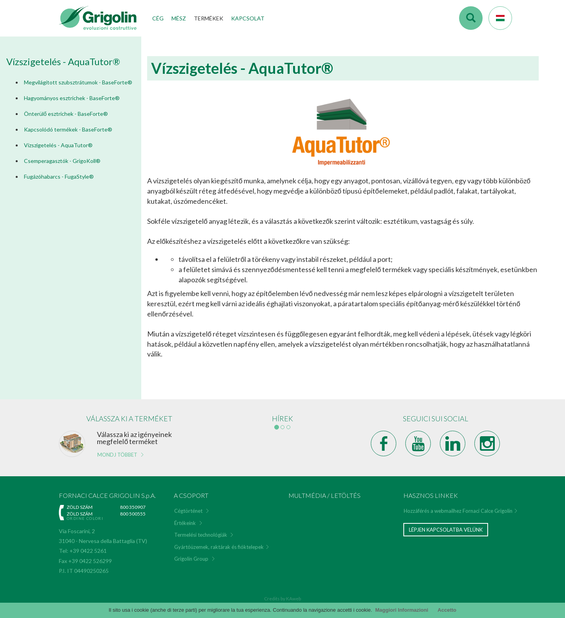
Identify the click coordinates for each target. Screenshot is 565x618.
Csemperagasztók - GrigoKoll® (62, 160)
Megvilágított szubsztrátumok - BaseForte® (78, 82)
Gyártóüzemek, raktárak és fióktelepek (219, 547)
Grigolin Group (191, 559)
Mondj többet (117, 455)
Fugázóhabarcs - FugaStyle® (59, 176)
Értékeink (185, 523)
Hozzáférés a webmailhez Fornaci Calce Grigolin (458, 511)
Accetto (446, 610)
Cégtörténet (188, 511)
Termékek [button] (208, 18)
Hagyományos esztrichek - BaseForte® (72, 98)
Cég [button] (158, 18)
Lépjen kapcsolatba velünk (446, 530)
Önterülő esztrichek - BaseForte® (66, 113)
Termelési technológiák (200, 535)
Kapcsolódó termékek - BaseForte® (68, 129)
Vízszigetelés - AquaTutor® (58, 145)
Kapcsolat (247, 18)
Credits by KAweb (282, 599)
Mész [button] (178, 18)
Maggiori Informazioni (401, 610)
